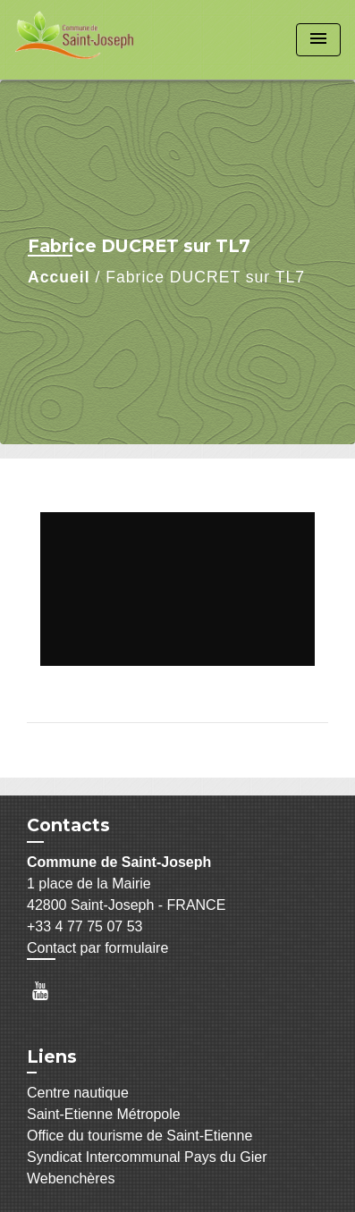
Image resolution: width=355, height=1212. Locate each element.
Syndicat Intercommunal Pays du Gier (147, 1157)
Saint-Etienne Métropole (104, 1114)
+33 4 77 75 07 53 (84, 926)
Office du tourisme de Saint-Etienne (139, 1135)
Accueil (59, 277)
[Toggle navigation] (318, 39)
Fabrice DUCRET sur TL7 (205, 277)
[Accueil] (81, 39)
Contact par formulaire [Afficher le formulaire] (97, 947)
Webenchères (70, 1178)
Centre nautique (78, 1092)
